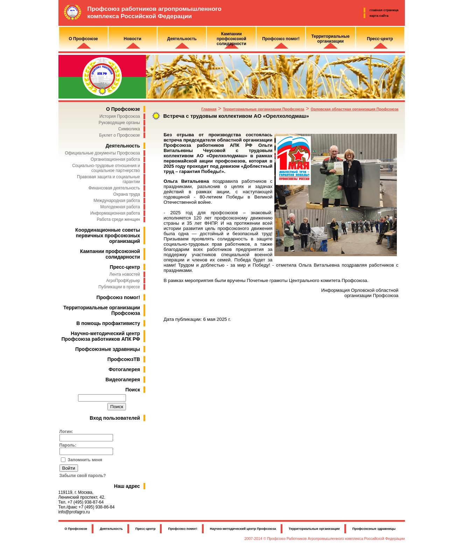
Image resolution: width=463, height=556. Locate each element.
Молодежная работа (120, 206)
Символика (129, 129)
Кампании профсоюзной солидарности (110, 254)
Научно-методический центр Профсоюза (243, 528)
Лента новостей (125, 274)
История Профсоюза (119, 116)
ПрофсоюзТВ (123, 359)
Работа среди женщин (118, 219)
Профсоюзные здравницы (107, 349)
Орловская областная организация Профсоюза (355, 109)
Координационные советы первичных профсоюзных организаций (107, 235)
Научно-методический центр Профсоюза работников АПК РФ (101, 336)
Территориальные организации (314, 528)
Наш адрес (127, 486)
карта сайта (379, 15)
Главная (208, 109)
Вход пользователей (115, 418)
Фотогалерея (124, 369)
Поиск (132, 389)
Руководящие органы (119, 122)
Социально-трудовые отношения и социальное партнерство (106, 168)
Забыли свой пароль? (82, 475)
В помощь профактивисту (108, 323)
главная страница (384, 10)
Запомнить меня (85, 459)
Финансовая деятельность (114, 188)
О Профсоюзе (123, 109)
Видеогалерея (123, 379)
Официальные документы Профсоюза (102, 153)
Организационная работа (115, 159)
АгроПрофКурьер (123, 280)
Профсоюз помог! (118, 297)
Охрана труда (126, 194)
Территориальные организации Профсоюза (263, 109)
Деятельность (123, 146)
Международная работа (116, 200)
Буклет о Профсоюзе (119, 135)
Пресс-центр (125, 267)
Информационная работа (115, 213)
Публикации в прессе (119, 286)
